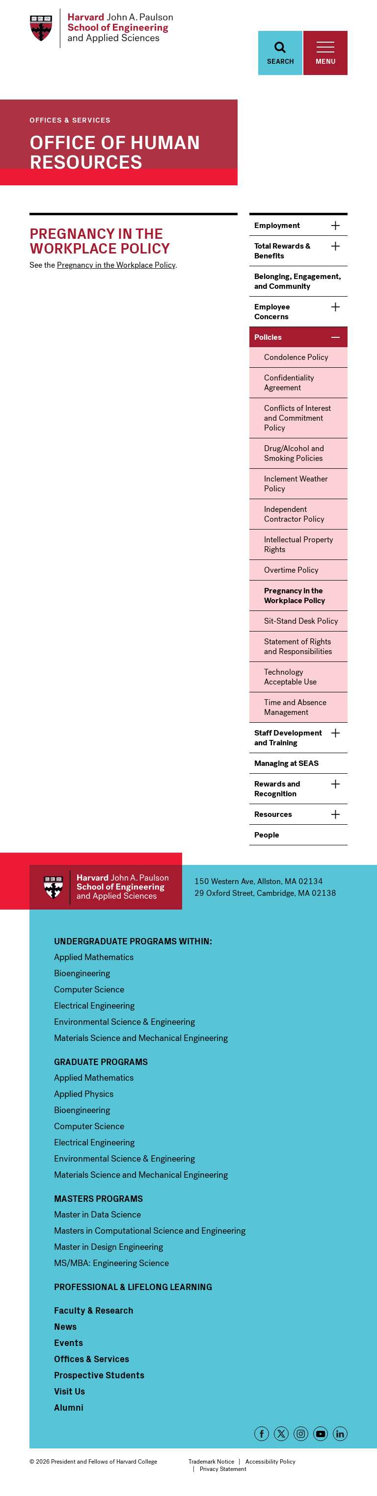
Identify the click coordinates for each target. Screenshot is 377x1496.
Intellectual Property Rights (298, 547)
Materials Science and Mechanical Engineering (141, 1041)
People (266, 838)
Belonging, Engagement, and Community (297, 284)
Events (68, 1345)
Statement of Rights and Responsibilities (298, 649)
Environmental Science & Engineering (124, 1024)
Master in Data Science (97, 1217)
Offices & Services (69, 122)
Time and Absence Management (295, 710)
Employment (277, 228)
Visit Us (69, 1394)
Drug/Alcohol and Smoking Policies (294, 456)
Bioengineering (82, 976)
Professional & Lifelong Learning (133, 1289)
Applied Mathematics (94, 960)
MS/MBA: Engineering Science (111, 1266)
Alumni (68, 1410)
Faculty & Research (94, 1313)
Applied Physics (83, 1096)
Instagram (301, 1436)
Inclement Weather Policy (296, 487)
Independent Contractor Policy (294, 517)
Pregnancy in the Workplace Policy (116, 268)
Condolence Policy (296, 360)
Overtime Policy (291, 573)
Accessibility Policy (270, 1465)
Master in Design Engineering (108, 1249)
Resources (273, 817)
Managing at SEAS (286, 766)
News (65, 1329)
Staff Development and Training (288, 741)
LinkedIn (340, 1436)
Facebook (261, 1436)
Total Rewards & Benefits (282, 254)
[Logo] (104, 29)
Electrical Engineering (94, 1008)
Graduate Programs (101, 1064)
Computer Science (89, 992)
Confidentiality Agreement (289, 386)
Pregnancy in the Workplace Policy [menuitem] (294, 598)
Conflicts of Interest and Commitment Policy (297, 421)
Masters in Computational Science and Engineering (149, 1233)
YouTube (320, 1436)
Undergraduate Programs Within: (133, 943)
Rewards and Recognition (277, 792)
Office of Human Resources (114, 153)
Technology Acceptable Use (290, 680)
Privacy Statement (223, 1472)
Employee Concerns (272, 314)
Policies (268, 340)
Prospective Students (99, 1377)
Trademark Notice (211, 1465)
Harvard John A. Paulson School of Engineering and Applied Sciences (105, 890)
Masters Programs (98, 1201)
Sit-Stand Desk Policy (301, 624)
